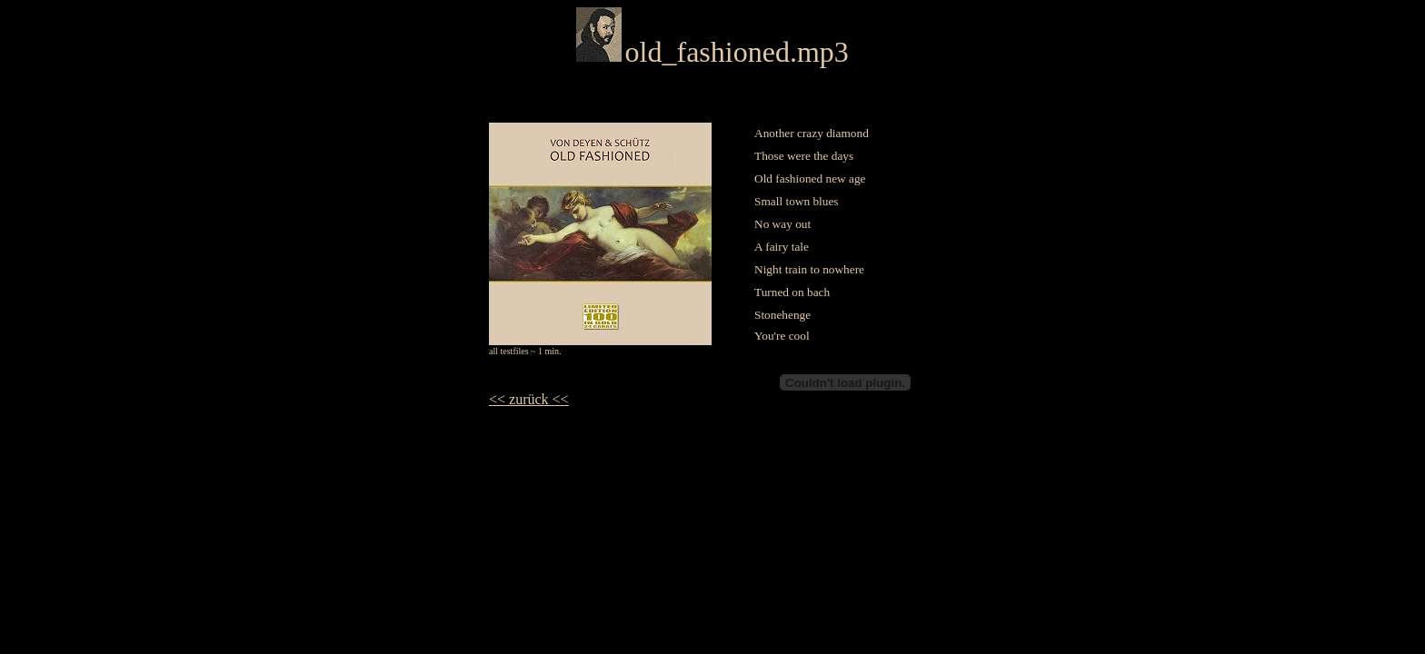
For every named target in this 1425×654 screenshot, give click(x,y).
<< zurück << (529, 399)
